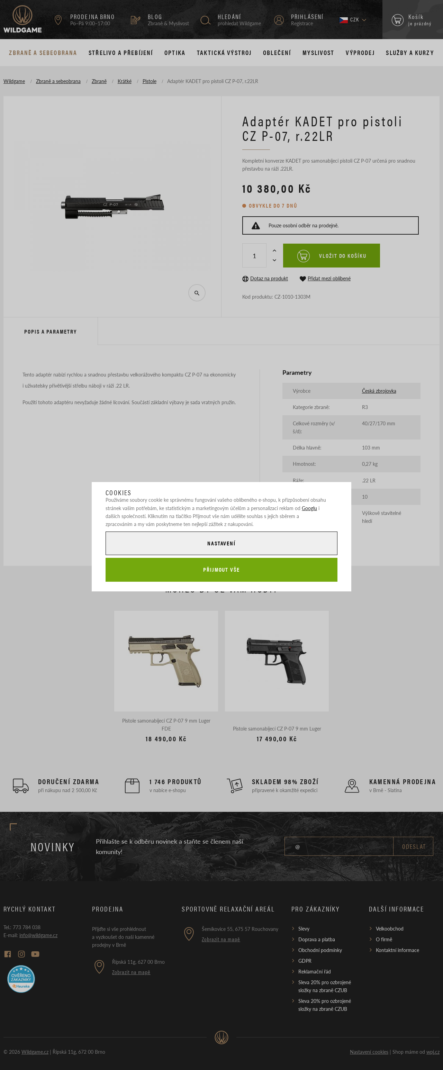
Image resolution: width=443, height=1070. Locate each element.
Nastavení (221, 543)
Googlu (309, 508)
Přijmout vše (221, 569)
